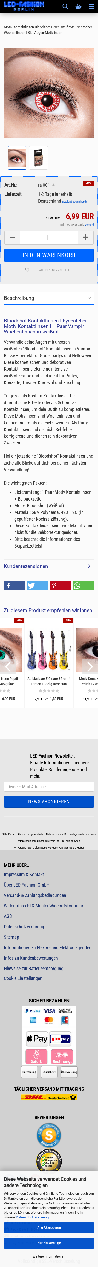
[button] (14, 585)
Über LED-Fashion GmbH (26, 885)
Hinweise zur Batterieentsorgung (34, 968)
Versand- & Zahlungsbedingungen (35, 895)
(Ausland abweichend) (74, 201)
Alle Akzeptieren (49, 1227)
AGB (8, 916)
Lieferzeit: (13, 194)
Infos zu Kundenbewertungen (31, 958)
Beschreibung (19, 298)
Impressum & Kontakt (24, 874)
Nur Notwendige (49, 1243)
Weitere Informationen (49, 1256)
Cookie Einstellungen (23, 978)
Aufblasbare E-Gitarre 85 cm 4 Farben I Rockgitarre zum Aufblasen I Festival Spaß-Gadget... (48, 681)
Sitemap (11, 937)
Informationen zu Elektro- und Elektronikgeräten (47, 947)
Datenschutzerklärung (32, 1217)
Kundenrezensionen (26, 566)
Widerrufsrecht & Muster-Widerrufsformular (43, 905)
